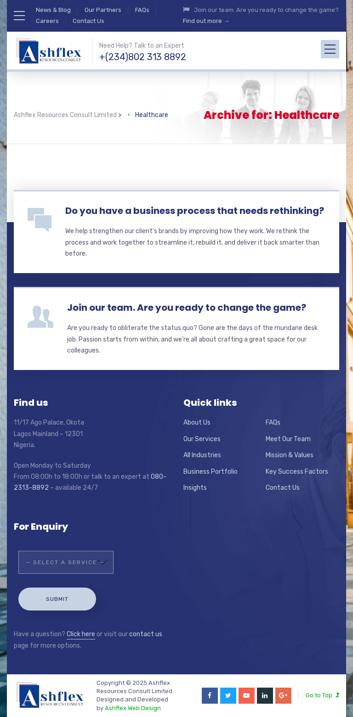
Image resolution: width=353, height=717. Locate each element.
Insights (195, 488)
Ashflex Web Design (133, 708)
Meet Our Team (288, 439)
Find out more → (206, 20)
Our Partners (103, 9)
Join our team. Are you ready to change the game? (186, 307)
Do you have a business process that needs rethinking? (194, 210)
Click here (81, 634)
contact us (145, 634)
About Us (197, 422)
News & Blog (53, 9)
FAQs (142, 9)
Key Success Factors (297, 472)
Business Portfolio (210, 472)
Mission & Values (289, 455)
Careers (47, 20)
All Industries (202, 455)
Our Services (202, 439)
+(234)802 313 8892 (142, 56)
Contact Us (88, 20)
